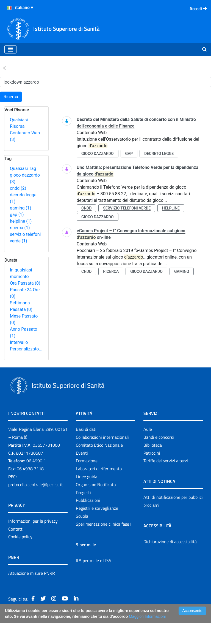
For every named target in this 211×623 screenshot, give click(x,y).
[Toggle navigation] (10, 49)
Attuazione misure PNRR (31, 573)
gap (17, 214)
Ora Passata (25, 283)
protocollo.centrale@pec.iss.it (35, 484)
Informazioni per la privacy (33, 521)
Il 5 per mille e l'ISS (93, 560)
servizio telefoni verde (127, 208)
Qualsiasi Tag (23, 168)
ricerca (20, 227)
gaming (20, 208)
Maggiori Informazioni (147, 616)
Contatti (16, 529)
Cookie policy (20, 536)
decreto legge (159, 153)
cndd (18, 188)
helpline (21, 221)
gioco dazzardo (97, 153)
